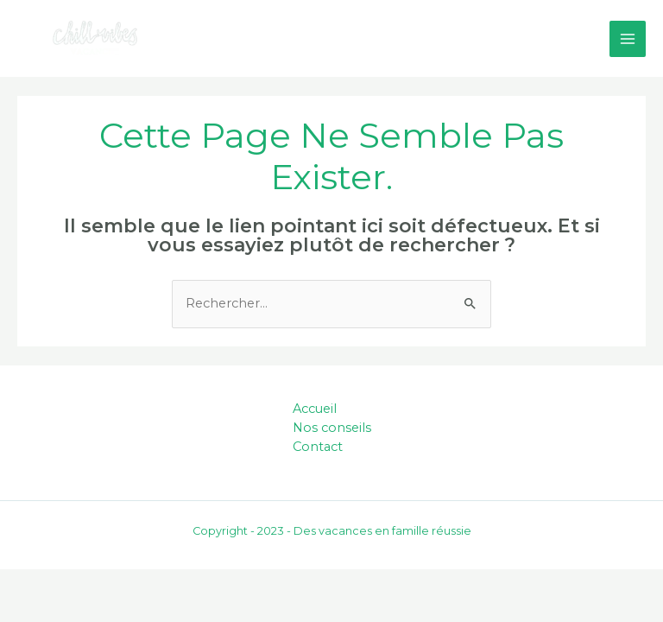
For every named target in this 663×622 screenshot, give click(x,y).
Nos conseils (332, 427)
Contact (318, 446)
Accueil (315, 408)
